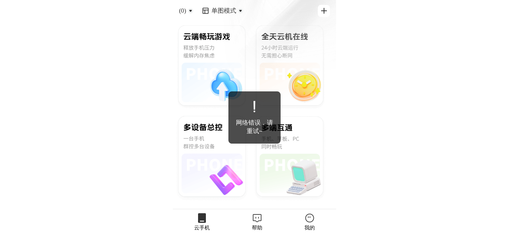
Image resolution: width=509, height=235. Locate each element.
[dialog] (254, 117)
